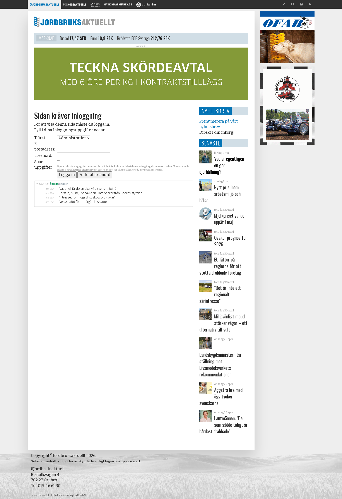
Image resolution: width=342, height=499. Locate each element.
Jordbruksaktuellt (74, 21)
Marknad (46, 39)
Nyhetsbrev (215, 110)
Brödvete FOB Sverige (133, 39)
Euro (93, 39)
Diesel (64, 39)
